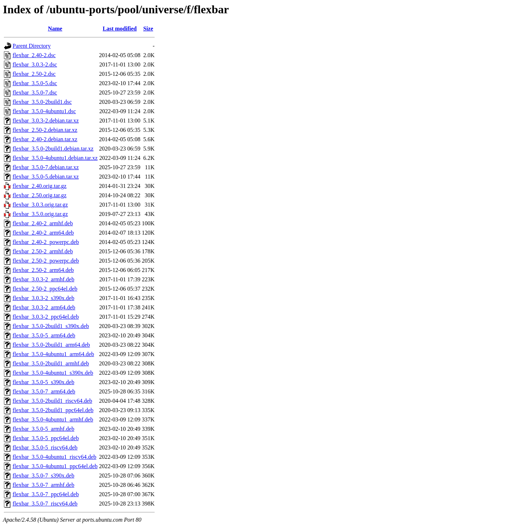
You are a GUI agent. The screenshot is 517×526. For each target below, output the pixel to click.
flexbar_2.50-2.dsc (34, 74)
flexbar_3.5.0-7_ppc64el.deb (46, 494)
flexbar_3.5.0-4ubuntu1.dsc (44, 111)
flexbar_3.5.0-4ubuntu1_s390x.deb (53, 373)
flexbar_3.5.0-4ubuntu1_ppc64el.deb (55, 466)
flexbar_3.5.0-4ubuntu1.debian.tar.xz (55, 158)
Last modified (120, 29)
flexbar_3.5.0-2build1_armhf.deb (51, 363)
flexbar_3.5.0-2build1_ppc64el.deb (53, 410)
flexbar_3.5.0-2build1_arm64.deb (51, 345)
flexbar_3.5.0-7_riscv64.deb (45, 503)
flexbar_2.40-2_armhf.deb (43, 223)
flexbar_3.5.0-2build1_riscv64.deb (52, 401)
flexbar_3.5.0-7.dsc (35, 92)
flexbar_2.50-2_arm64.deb (43, 270)
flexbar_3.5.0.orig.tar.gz (40, 214)
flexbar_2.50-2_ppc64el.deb (45, 289)
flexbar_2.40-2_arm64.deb (43, 233)
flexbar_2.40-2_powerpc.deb (46, 242)
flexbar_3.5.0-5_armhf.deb (43, 429)
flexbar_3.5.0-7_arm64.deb (44, 391)
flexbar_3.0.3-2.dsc (35, 64)
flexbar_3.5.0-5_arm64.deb (44, 335)
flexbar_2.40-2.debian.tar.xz (45, 139)
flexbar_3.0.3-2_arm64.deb (44, 307)
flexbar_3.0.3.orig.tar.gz (40, 205)
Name (55, 29)
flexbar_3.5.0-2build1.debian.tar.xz (53, 149)
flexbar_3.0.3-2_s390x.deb (43, 298)
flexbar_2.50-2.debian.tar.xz (45, 130)
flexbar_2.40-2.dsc (34, 55)
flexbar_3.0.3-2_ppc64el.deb (46, 317)
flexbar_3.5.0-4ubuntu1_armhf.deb (53, 419)
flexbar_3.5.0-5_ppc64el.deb (46, 438)
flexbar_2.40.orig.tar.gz (39, 186)
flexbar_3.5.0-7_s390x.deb (43, 475)
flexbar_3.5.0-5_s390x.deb (43, 382)
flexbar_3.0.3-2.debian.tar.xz (46, 120)
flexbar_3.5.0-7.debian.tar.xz (46, 167)
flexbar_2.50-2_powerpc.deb (46, 261)
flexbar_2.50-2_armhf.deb (43, 251)
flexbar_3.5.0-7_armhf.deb (43, 485)
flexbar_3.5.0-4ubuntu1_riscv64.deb (54, 457)
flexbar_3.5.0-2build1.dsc (42, 102)
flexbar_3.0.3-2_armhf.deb (43, 279)
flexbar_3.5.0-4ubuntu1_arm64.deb (53, 354)
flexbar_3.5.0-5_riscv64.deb (45, 447)
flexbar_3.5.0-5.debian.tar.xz (46, 177)
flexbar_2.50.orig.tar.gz (39, 195)
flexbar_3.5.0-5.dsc (35, 83)
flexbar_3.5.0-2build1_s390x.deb (51, 326)
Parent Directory (32, 46)
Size (148, 29)
